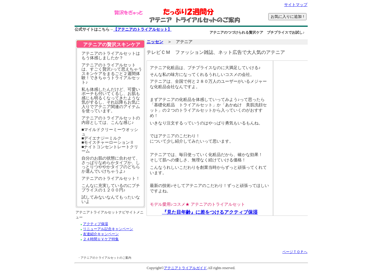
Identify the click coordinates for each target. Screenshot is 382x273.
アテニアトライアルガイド (185, 268)
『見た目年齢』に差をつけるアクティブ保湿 (210, 212)
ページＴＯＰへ (294, 252)
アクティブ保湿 (95, 224)
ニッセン (155, 42)
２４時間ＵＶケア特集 (101, 239)
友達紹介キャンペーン (101, 234)
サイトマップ (295, 5)
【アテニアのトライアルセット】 (142, 29)
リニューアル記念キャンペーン (108, 229)
